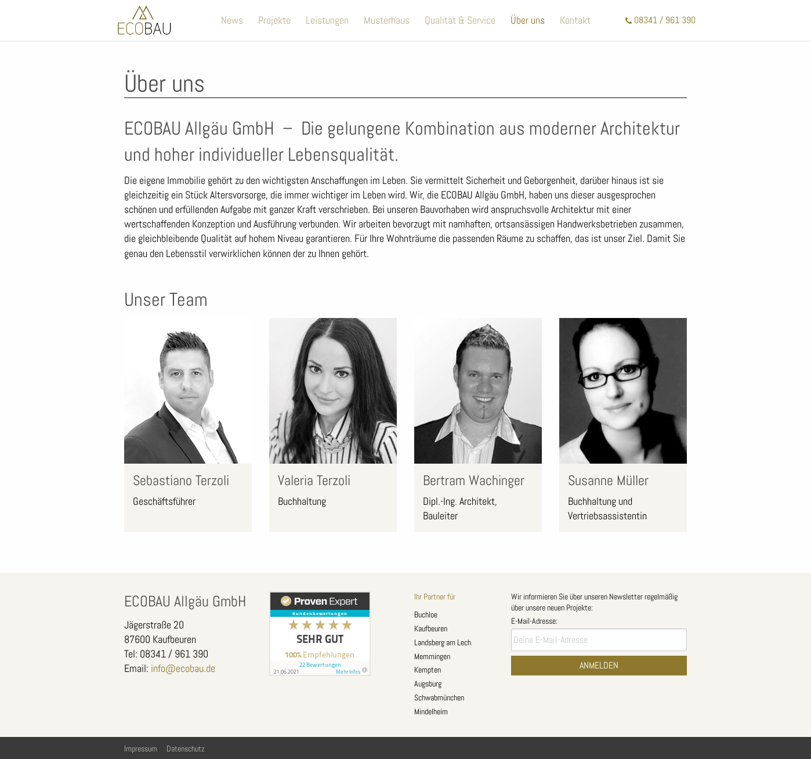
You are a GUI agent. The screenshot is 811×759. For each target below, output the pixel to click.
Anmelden (599, 665)
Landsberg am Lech (442, 642)
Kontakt (575, 20)
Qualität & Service (460, 20)
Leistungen (327, 20)
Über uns (528, 20)
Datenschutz (185, 748)
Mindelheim (431, 711)
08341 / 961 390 (665, 20)
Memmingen (432, 656)
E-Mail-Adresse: (534, 621)
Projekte (274, 20)
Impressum (140, 748)
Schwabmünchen (439, 697)
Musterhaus (387, 20)
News (232, 20)
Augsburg (427, 683)
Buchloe (425, 614)
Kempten (427, 669)
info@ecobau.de (183, 668)
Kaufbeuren (430, 628)
